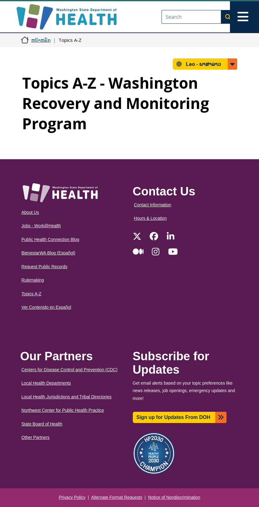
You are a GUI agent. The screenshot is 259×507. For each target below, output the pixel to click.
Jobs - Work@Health (41, 226)
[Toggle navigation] (244, 16)
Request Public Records (44, 266)
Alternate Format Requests (116, 497)
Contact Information (153, 205)
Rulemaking (33, 280)
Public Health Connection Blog (50, 239)
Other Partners (36, 437)
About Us (30, 212)
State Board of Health (42, 424)
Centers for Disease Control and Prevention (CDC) (70, 369)
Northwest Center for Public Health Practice (63, 410)
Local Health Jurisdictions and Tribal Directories (67, 397)
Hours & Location (150, 218)
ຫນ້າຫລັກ (41, 40)
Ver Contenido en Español (46, 307)
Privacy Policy (72, 497)
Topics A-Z (32, 294)
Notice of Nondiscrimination (174, 497)
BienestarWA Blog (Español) (48, 253)
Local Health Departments (46, 383)
